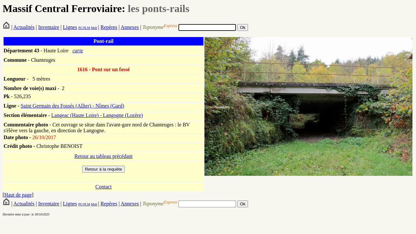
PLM (86, 28)
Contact (104, 186)
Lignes (70, 27)
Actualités (23, 27)
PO (80, 28)
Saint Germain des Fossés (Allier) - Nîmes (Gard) (72, 106)
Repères (108, 27)
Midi (94, 28)
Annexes (130, 27)
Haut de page (18, 195)
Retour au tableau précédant (103, 156)
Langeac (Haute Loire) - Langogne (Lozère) (97, 115)
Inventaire (48, 27)
